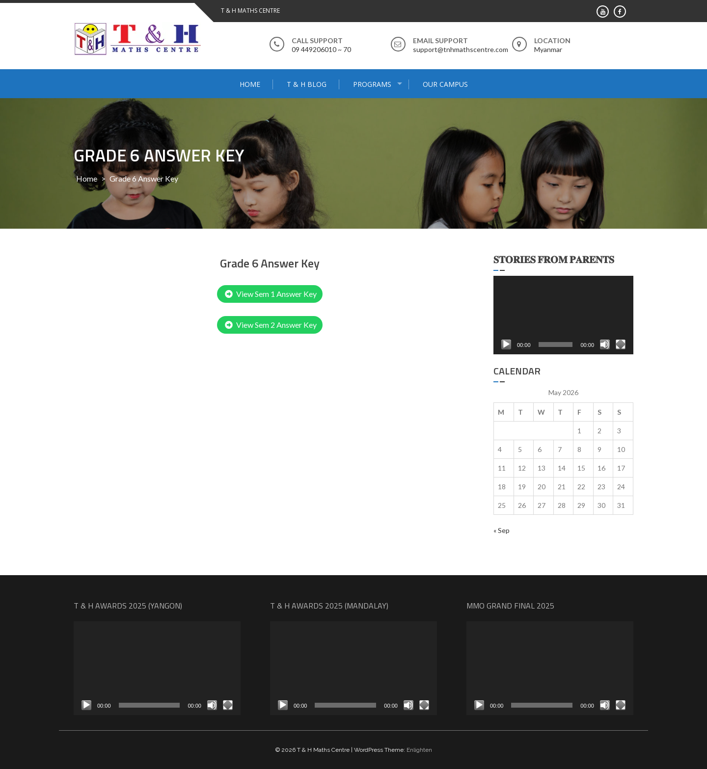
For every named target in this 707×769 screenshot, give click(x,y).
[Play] (506, 344)
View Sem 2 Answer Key (271, 324)
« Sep (501, 530)
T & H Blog (306, 84)
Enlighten (419, 749)
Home (250, 84)
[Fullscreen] (620, 344)
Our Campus (445, 84)
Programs (372, 84)
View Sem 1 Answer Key (271, 293)
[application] (563, 315)
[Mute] (605, 344)
